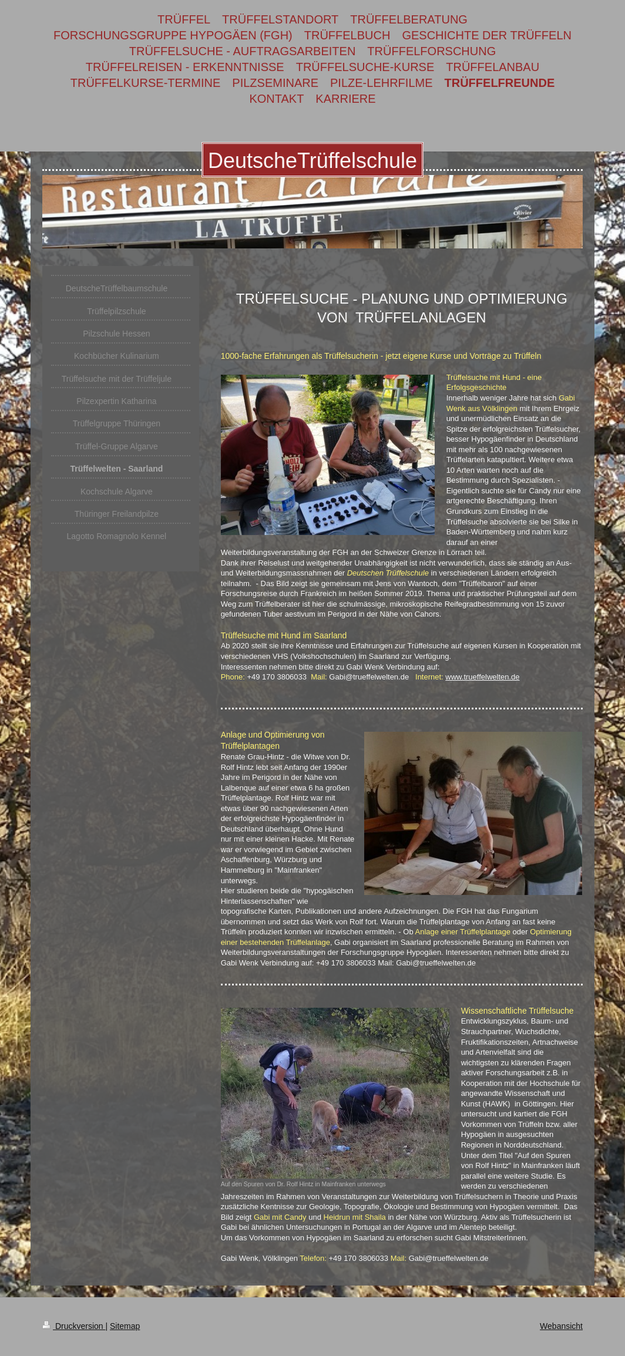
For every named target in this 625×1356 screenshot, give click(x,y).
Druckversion (73, 1326)
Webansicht (561, 1326)
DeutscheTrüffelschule (312, 161)
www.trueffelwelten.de (482, 676)
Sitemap (125, 1326)
